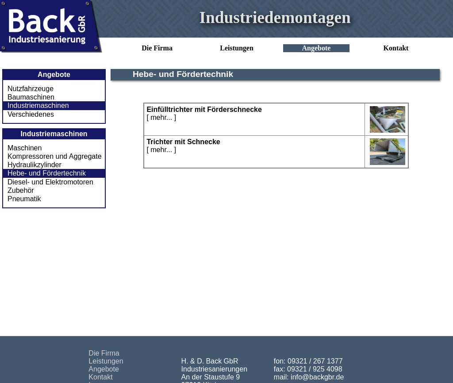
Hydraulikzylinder (34, 165)
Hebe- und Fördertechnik (47, 173)
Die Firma (157, 48)
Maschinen (25, 148)
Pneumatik (24, 199)
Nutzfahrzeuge (31, 88)
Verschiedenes (31, 114)
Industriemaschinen (38, 105)
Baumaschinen (31, 97)
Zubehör (21, 190)
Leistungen (236, 48)
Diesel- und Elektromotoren (50, 182)
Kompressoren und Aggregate (55, 156)
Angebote (316, 48)
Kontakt (396, 48)
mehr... (161, 117)
